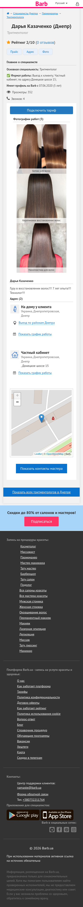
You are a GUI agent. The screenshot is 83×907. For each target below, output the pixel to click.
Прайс (14, 51)
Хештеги (22, 747)
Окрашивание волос (33, 612)
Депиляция (26, 634)
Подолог (26, 585)
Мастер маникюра (32, 563)
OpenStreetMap (55, 454)
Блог (20, 725)
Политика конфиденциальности (38, 697)
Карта (21, 752)
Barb (41, 4)
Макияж (24, 623)
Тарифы (22, 692)
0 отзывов (45, 42)
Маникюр (25, 651)
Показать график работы (35, 334)
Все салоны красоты (33, 590)
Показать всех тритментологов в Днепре (41, 492)
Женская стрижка (31, 607)
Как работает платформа (33, 686)
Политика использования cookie (38, 714)
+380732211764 (34, 800)
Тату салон (27, 579)
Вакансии (23, 741)
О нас (21, 681)
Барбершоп (28, 574)
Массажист (27, 552)
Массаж (24, 640)
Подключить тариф (41, 110)
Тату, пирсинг (28, 645)
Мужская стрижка (31, 601)
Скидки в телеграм (29, 758)
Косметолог (28, 546)
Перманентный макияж (35, 618)
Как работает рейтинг (31, 708)
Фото (45, 51)
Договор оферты (28, 703)
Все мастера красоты (33, 596)
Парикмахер (28, 557)
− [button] (17, 402)
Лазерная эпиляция (32, 629)
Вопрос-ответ (26, 719)
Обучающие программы (33, 736)
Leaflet (38, 454)
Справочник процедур (32, 730)
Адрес (30, 51)
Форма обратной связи (32, 794)
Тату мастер (28, 568)
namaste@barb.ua (29, 788)
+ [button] (17, 396)
